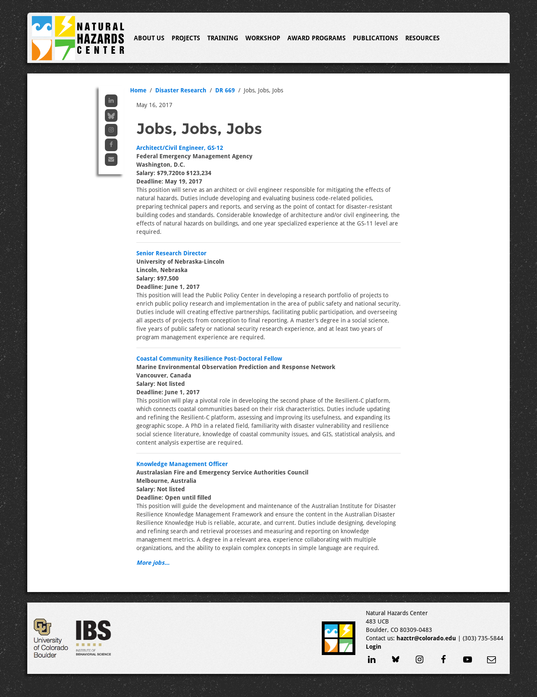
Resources (422, 38)
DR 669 (225, 90)
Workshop (262, 38)
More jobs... (152, 562)
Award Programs (316, 38)
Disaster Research (180, 90)
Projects (186, 38)
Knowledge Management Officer (182, 464)
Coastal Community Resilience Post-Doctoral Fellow (209, 358)
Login (373, 646)
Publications (375, 38)
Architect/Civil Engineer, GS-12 (179, 147)
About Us (149, 38)
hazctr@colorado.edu (426, 638)
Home (138, 90)
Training (222, 38)
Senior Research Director (171, 253)
